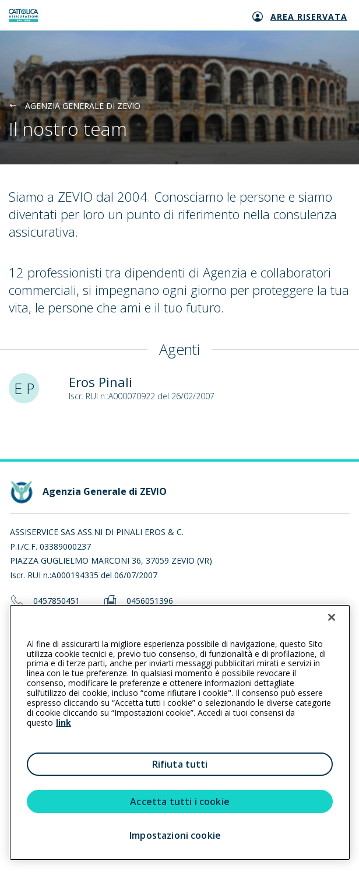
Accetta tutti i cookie (180, 801)
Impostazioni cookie (175, 835)
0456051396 (149, 601)
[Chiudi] (331, 617)
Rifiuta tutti (180, 764)
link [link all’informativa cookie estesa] (63, 722)
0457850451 (56, 601)
